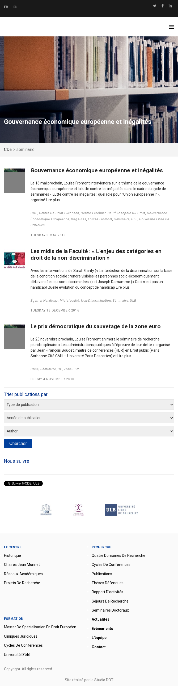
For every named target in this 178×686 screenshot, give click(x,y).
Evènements (102, 628)
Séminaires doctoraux (110, 610)
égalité (36, 300)
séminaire (122, 219)
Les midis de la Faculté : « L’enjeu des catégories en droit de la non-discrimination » (96, 254)
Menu (173, 27)
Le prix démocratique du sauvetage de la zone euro (96, 326)
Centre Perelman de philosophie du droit (113, 213)
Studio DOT (103, 680)
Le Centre (12, 547)
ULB (134, 219)
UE (60, 369)
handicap (50, 300)
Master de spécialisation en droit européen (40, 627)
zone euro (72, 369)
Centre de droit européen (59, 213)
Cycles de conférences (111, 564)
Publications (102, 574)
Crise (35, 369)
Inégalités (78, 219)
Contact (99, 647)
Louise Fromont (100, 219)
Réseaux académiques (23, 574)
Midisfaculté (69, 300)
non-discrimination (96, 300)
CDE (34, 213)
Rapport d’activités (107, 592)
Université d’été (17, 655)
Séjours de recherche (110, 601)
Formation (13, 619)
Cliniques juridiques (20, 636)
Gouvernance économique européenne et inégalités (97, 170)
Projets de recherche (22, 583)
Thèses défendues (108, 583)
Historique (12, 555)
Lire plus (53, 200)
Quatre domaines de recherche (118, 555)
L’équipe (99, 638)
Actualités (100, 619)
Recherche (101, 547)
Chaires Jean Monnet (22, 564)
